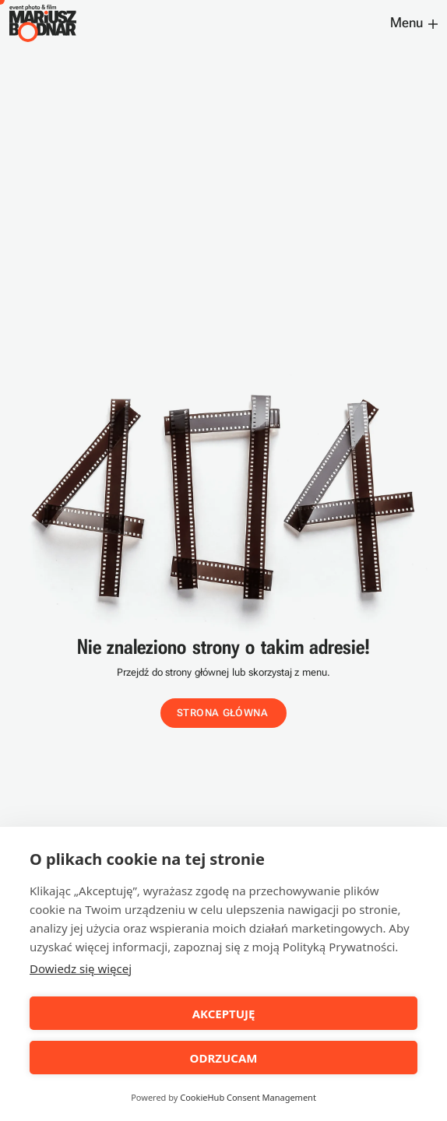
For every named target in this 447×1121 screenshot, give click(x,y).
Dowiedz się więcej (81, 968)
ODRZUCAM (224, 1058)
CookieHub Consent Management (248, 1097)
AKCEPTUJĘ (223, 1013)
